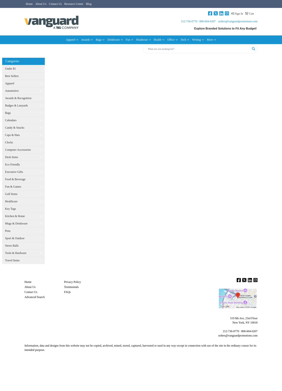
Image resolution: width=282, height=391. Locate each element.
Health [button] (158, 39)
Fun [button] (128, 39)
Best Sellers (12, 76)
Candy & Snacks (14, 127)
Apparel (9, 83)
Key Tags (10, 208)
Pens (7, 230)
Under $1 (10, 68)
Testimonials (71, 286)
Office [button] (171, 39)
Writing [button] (196, 39)
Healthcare (11, 201)
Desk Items (11, 157)
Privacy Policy (72, 281)
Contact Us (55, 3)
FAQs (67, 292)
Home (29, 3)
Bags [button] (98, 39)
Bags (8, 112)
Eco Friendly (12, 164)
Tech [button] (183, 39)
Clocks (9, 142)
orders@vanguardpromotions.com (238, 21)
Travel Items (12, 260)
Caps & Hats (12, 135)
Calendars (11, 120)
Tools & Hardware (15, 252)
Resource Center (73, 3)
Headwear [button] (142, 39)
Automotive (12, 90)
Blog (89, 3)
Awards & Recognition (18, 98)
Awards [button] (85, 39)
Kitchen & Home (15, 216)
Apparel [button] (70, 39)
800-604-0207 (207, 21)
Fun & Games (13, 186)
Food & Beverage (15, 179)
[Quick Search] (196, 49)
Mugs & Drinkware (16, 223)
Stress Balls (12, 245)
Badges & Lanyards (16, 105)
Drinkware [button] (113, 39)
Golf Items (11, 194)
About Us (40, 3)
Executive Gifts (14, 171)
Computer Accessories (18, 149)
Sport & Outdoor (14, 238)
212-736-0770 (189, 21)
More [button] (210, 39)
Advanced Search (34, 297)
